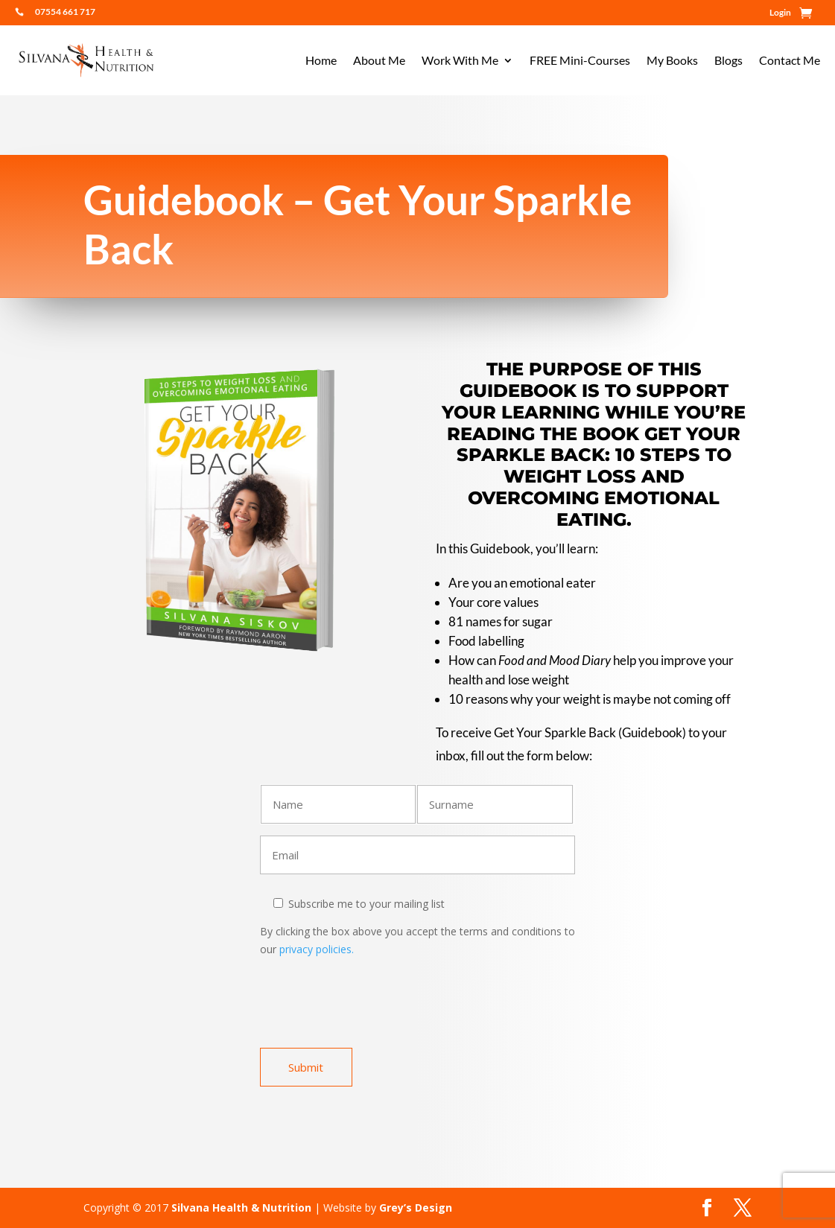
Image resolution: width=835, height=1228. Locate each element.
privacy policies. (315, 949)
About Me (379, 61)
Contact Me (789, 61)
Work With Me (460, 61)
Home (321, 61)
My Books (672, 61)
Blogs (728, 61)
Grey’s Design (415, 1207)
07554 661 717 (65, 11)
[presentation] (373, 1008)
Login (780, 12)
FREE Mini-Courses (580, 61)
